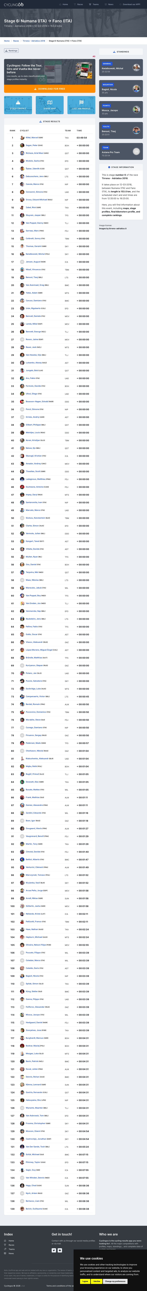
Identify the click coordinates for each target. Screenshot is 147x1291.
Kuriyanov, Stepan (34, 665)
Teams (12, 1249)
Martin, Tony (32, 844)
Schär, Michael (32, 1154)
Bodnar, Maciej (33, 1045)
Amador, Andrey (33, 463)
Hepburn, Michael (34, 937)
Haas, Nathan (32, 929)
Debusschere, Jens (35, 176)
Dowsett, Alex (32, 781)
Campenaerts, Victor (35, 696)
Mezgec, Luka (32, 1053)
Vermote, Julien (33, 533)
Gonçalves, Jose (33, 1030)
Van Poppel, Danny (34, 223)
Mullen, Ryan (32, 556)
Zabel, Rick (31, 207)
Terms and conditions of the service (62, 1286)
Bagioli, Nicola (32, 976)
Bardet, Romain (33, 704)
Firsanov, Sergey (33, 735)
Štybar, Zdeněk (33, 168)
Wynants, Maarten (34, 1107)
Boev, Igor (30, 820)
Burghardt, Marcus (34, 1038)
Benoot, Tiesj (32, 277)
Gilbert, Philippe (33, 424)
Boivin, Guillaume (34, 1208)
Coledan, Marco (33, 960)
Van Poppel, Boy (33, 595)
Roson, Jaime (32, 339)
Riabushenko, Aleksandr (37, 758)
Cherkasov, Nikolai (34, 750)
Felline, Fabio (32, 626)
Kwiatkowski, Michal (35, 254)
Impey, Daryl (31, 494)
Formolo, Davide (33, 386)
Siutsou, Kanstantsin (35, 518)
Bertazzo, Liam (33, 1201)
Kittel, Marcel (32, 137)
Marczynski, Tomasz (35, 875)
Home (7, 41)
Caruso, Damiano (34, 300)
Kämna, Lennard (33, 1084)
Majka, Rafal (31, 766)
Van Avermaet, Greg (35, 285)
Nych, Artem (31, 1193)
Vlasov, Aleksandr (34, 642)
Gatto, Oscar (32, 634)
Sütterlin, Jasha (33, 906)
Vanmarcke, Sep (33, 611)
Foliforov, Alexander (35, 1007)
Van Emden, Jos (33, 603)
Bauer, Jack (31, 347)
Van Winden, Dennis (35, 1177)
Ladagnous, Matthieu (36, 479)
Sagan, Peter (32, 145)
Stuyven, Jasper (33, 215)
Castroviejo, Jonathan (36, 1139)
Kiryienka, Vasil (33, 882)
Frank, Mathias (33, 797)
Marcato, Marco (33, 510)
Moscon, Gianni (33, 1131)
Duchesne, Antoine (35, 486)
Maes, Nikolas (32, 580)
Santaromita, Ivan (34, 502)
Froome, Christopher (35, 1123)
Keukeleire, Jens (33, 618)
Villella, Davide (32, 549)
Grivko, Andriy (32, 417)
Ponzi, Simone (32, 409)
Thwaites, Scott (33, 471)
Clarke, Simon (32, 525)
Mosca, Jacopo (33, 1014)
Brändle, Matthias (34, 657)
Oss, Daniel (31, 564)
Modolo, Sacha (33, 160)
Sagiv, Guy (31, 1170)
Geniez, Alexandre (34, 805)
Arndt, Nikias (32, 898)
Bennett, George (33, 331)
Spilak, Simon (32, 983)
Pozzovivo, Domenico (36, 712)
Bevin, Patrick (32, 1061)
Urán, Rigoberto (33, 308)
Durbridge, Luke (33, 688)
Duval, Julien (32, 1069)
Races (16, 41)
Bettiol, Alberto (33, 859)
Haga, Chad (31, 1185)
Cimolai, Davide (33, 851)
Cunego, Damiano (34, 727)
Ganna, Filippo (32, 999)
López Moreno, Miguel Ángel (39, 649)
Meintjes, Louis (33, 432)
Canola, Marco (32, 184)
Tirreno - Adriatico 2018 (34, 41)
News (11, 1253)
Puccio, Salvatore (34, 681)
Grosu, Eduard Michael (36, 199)
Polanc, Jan (31, 673)
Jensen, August (33, 261)
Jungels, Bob (32, 370)
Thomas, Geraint (33, 246)
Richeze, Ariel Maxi (34, 153)
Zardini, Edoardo (33, 813)
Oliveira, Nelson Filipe (36, 944)
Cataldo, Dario (32, 968)
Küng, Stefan (32, 991)
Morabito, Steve (33, 719)
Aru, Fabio (30, 378)
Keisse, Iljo (31, 448)
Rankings (11, 50)
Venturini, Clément (34, 867)
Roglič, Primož (32, 774)
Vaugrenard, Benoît (35, 836)
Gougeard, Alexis (34, 828)
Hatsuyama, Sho (33, 1100)
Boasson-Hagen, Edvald (37, 401)
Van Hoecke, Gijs (33, 355)
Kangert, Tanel (32, 541)
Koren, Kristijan (33, 440)
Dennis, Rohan (32, 1076)
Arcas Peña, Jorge (34, 890)
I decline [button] (96, 1281)
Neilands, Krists (33, 913)
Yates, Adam (31, 292)
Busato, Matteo (33, 789)
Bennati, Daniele (33, 316)
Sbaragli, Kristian (34, 455)
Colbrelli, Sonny (33, 238)
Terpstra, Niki (32, 572)
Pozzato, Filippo (33, 952)
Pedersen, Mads (33, 743)
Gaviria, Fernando (34, 1092)
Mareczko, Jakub (34, 587)
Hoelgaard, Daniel (34, 1022)
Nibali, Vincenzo (33, 269)
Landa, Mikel (32, 323)
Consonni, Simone (34, 192)
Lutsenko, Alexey (34, 362)
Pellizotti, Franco (33, 921)
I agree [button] (85, 1281)
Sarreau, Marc (32, 230)
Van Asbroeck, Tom (35, 1115)
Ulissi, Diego (31, 393)
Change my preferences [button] (115, 1281)
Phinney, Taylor (33, 1162)
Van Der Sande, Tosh (35, 1146)
